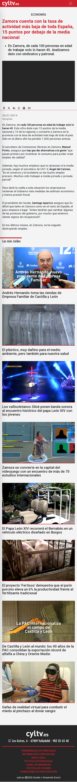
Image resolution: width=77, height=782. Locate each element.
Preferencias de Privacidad (39, 750)
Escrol (57, 777)
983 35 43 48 (61, 741)
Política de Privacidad (38, 761)
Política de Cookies (38, 768)
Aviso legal (38, 757)
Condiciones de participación (38, 771)
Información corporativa (38, 754)
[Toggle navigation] (71, 3)
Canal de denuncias (38, 764)
